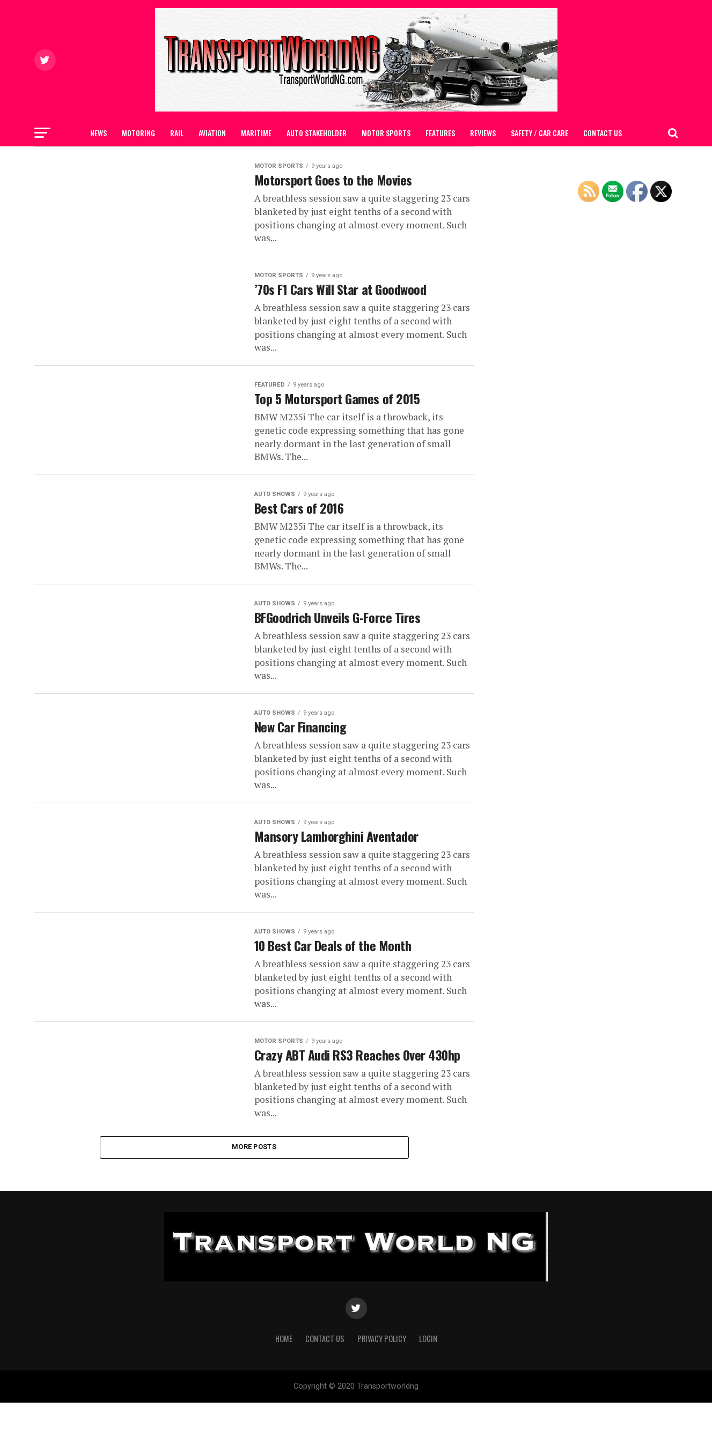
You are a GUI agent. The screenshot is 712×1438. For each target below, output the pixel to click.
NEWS (98, 132)
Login (428, 1373)
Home (283, 1373)
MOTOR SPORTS (386, 132)
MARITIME (256, 132)
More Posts (254, 1181)
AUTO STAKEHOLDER (317, 132)
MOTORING (138, 132)
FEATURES (440, 132)
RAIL (176, 132)
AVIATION (212, 132)
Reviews (483, 132)
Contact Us (602, 132)
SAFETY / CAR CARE (539, 132)
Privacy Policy (381, 1373)
